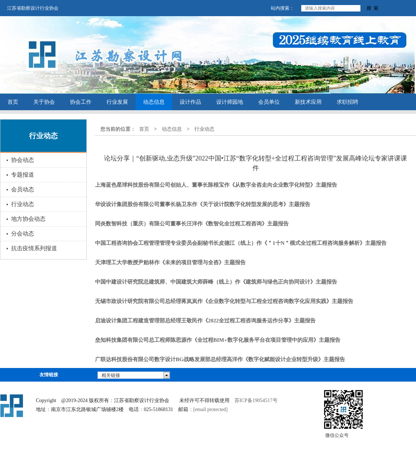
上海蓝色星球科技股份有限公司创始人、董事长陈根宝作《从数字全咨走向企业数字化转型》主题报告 (216, 185)
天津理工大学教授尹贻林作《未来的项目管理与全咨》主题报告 (170, 262)
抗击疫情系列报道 (34, 248)
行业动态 (22, 204)
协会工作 (80, 102)
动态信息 (154, 102)
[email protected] (210, 409)
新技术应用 (308, 102)
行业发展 (117, 102)
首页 (13, 102)
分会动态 (22, 233)
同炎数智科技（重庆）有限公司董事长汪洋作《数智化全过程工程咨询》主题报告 (192, 224)
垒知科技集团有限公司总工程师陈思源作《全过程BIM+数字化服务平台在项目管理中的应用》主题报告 (217, 340)
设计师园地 (229, 102)
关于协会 (44, 102)
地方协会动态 (28, 219)
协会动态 (22, 160)
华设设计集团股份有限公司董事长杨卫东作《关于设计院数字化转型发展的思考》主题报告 (202, 204)
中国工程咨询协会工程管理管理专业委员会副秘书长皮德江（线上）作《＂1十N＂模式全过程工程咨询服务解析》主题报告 (241, 243)
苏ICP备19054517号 (256, 400)
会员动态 (22, 189)
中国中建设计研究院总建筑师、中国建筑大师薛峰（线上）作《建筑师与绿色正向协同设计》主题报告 (216, 282)
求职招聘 (347, 102)
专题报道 (22, 175)
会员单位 (269, 102)
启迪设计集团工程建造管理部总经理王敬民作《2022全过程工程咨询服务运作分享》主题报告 (205, 320)
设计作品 (190, 102)
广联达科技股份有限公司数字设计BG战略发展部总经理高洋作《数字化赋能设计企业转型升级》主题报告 (220, 359)
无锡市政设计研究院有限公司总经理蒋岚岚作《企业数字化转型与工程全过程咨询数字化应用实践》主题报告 (224, 301)
